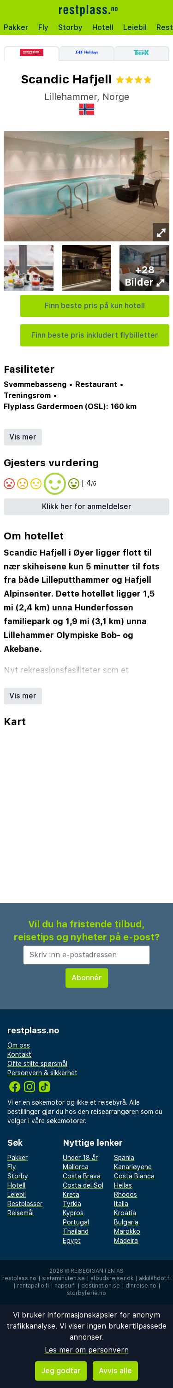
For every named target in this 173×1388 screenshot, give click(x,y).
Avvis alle (115, 1370)
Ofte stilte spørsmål (37, 1063)
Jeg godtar (61, 1370)
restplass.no (19, 1278)
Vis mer (22, 437)
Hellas (123, 1185)
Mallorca (76, 1167)
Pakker (16, 27)
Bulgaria (126, 1222)
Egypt (72, 1240)
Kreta (71, 1194)
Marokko (127, 1231)
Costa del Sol (83, 1185)
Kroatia (125, 1213)
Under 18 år (80, 1157)
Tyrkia (72, 1203)
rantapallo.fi (33, 1286)
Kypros (73, 1213)
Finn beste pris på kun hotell (95, 305)
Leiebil (135, 27)
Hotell (102, 27)
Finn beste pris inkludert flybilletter (94, 335)
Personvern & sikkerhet (42, 1073)
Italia (121, 1203)
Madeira (126, 1240)
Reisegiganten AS (97, 1271)
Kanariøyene (133, 1167)
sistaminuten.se (63, 1278)
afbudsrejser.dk (111, 1278)
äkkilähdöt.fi (155, 1278)
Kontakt (19, 1054)
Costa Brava (82, 1176)
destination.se (100, 1286)
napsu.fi (65, 1286)
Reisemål (20, 1213)
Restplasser (24, 1203)
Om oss (18, 1045)
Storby (70, 27)
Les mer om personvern (87, 1350)
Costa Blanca (134, 1176)
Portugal (76, 1222)
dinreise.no (140, 1286)
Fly (43, 27)
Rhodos (125, 1194)
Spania (124, 1157)
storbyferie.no (86, 1293)
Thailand (76, 1231)
